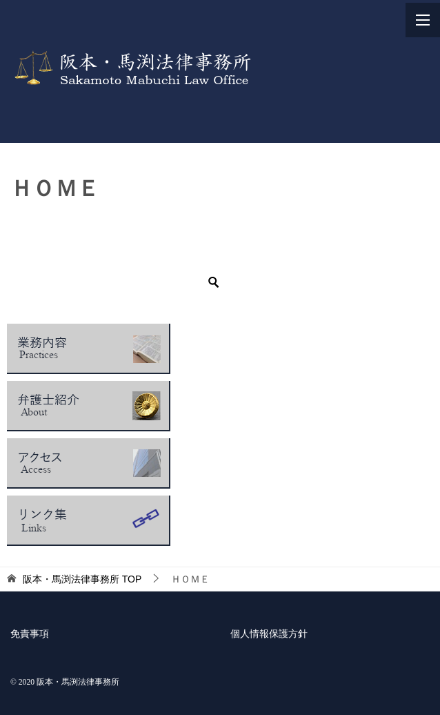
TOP (82, 579)
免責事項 (29, 634)
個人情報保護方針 (269, 634)
